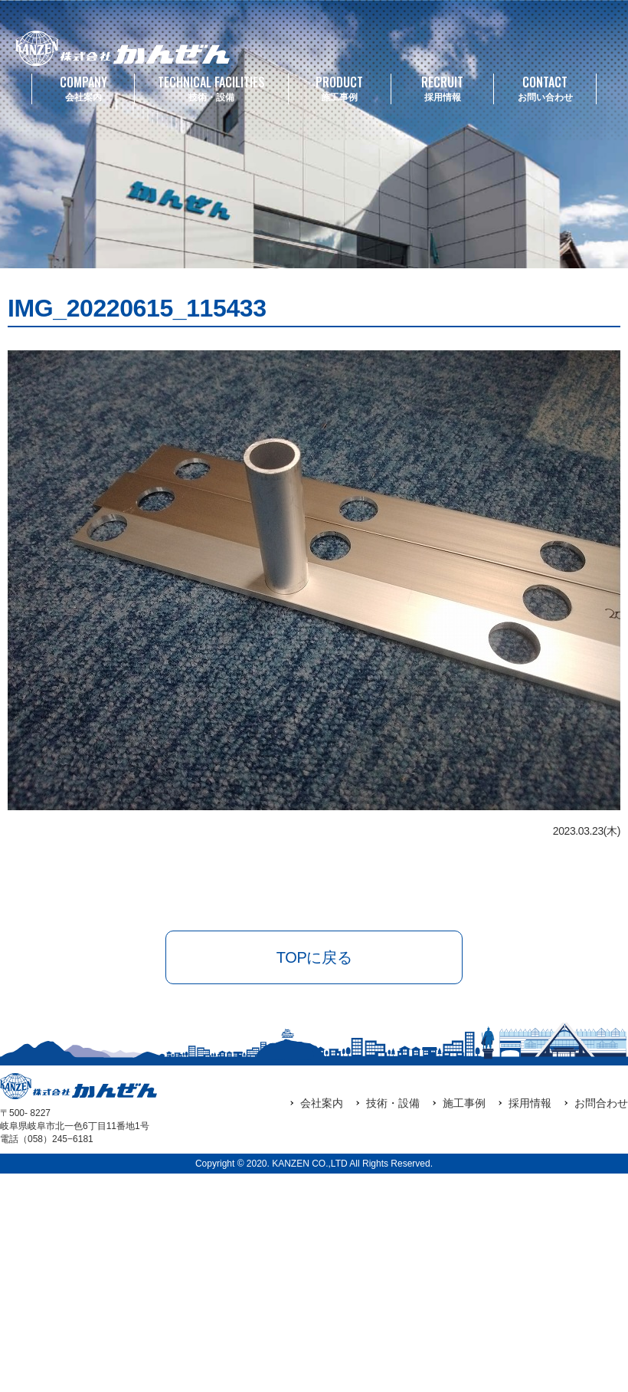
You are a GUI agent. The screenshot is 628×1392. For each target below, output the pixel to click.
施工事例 (339, 88)
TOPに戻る (314, 957)
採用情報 (442, 88)
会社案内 (83, 88)
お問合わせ (601, 1103)
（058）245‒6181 (55, 1139)
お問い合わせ (545, 88)
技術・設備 (211, 88)
